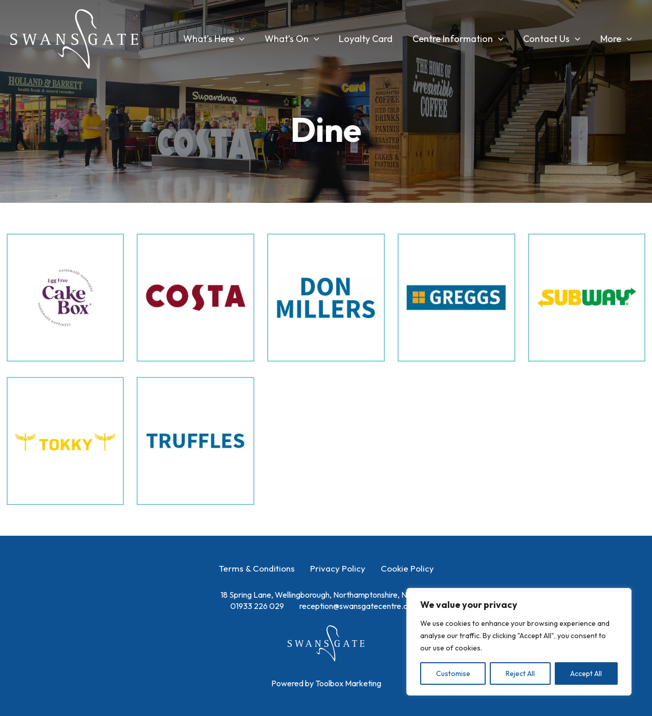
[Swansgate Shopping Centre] (74, 38)
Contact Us (553, 39)
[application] (247, 39)
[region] (519, 642)
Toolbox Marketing (348, 683)
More (617, 39)
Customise (453, 673)
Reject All (520, 673)
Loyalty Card (371, 39)
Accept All (586, 673)
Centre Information (461, 39)
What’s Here (221, 39)
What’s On (298, 39)
